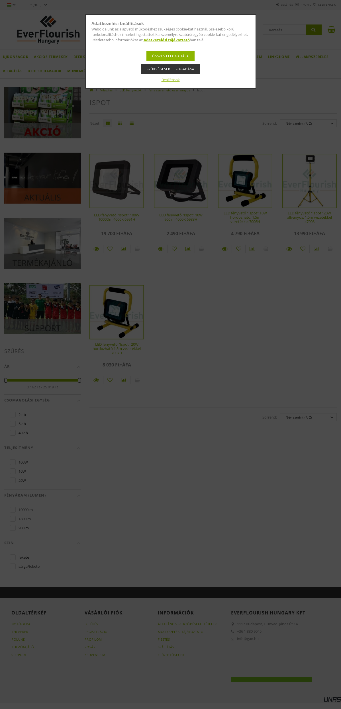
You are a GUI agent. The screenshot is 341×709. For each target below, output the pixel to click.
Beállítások (171, 79)
